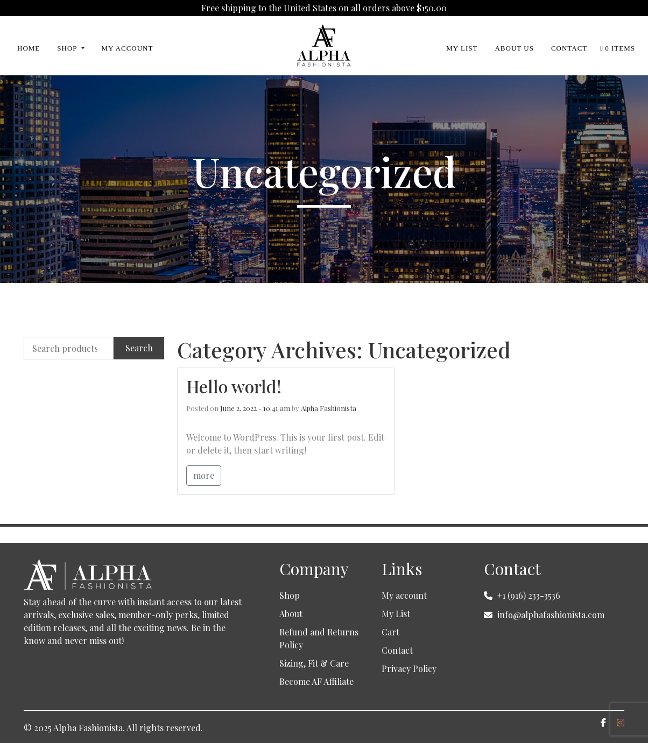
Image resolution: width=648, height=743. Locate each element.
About (290, 613)
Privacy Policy (409, 668)
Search (139, 347)
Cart (390, 632)
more (203, 475)
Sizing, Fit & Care (314, 663)
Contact (569, 48)
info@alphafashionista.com (550, 614)
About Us (514, 48)
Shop (68, 48)
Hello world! (233, 386)
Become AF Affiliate (316, 681)
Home (28, 48)
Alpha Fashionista (328, 408)
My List (461, 48)
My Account (127, 48)
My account (404, 595)
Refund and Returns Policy (318, 638)
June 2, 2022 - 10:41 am (255, 408)
